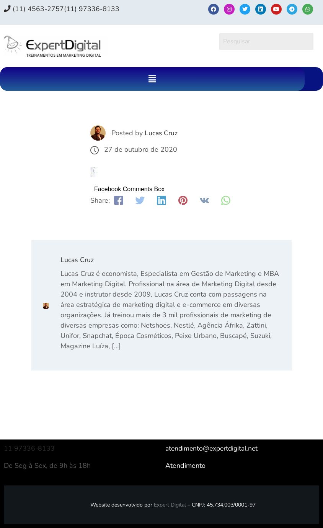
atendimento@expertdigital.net (213, 448)
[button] (152, 79)
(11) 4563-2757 (34, 8)
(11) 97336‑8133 (92, 8)
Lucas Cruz (161, 133)
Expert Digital (170, 504)
